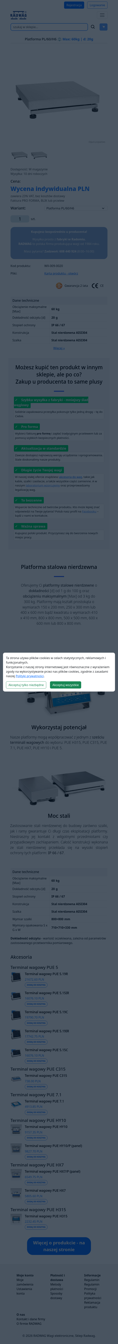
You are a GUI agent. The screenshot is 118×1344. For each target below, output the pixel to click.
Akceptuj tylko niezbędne (26, 685)
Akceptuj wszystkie (65, 685)
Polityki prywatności (30, 676)
